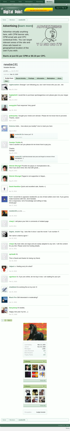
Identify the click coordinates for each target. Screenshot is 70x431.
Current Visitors (6, 4)
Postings (31, 78)
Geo (6, 81)
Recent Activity (21, 78)
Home (5, 1)
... (54, 4)
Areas (59, 78)
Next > (10, 320)
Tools (20, 1)
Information (40, 78)
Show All (42, 380)
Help (67, 425)
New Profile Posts (46, 4)
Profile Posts (9, 78)
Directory (36, 4)
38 (44, 386)
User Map (28, 4)
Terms (67, 428)
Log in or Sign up (61, 7)
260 (44, 355)
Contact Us (61, 425)
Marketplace (51, 78)
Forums (12, 1)
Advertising (39, 1)
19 (44, 361)
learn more (25, 25)
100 (44, 350)
